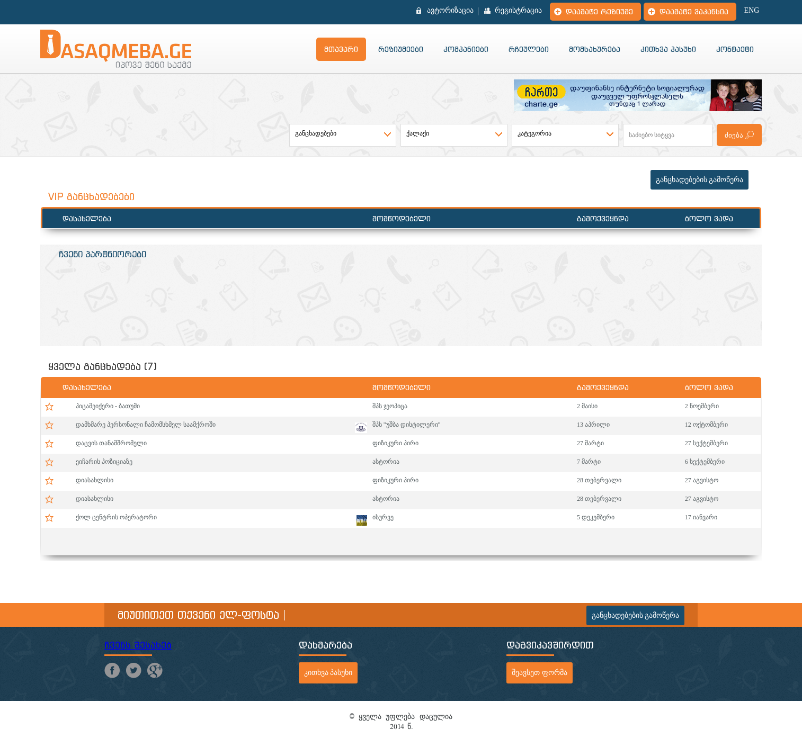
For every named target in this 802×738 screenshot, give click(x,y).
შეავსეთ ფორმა (539, 673)
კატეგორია (534, 133)
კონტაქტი (735, 49)
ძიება (734, 135)
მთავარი (341, 49)
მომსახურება (594, 49)
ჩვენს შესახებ (138, 645)
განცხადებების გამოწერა (700, 180)
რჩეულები (529, 49)
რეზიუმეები (400, 49)
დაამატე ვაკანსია (694, 11)
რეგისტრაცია (518, 10)
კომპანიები (465, 49)
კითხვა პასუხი (668, 49)
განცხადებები (315, 133)
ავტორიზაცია (450, 10)
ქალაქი (417, 133)
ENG (752, 10)
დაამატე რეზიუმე (599, 11)
